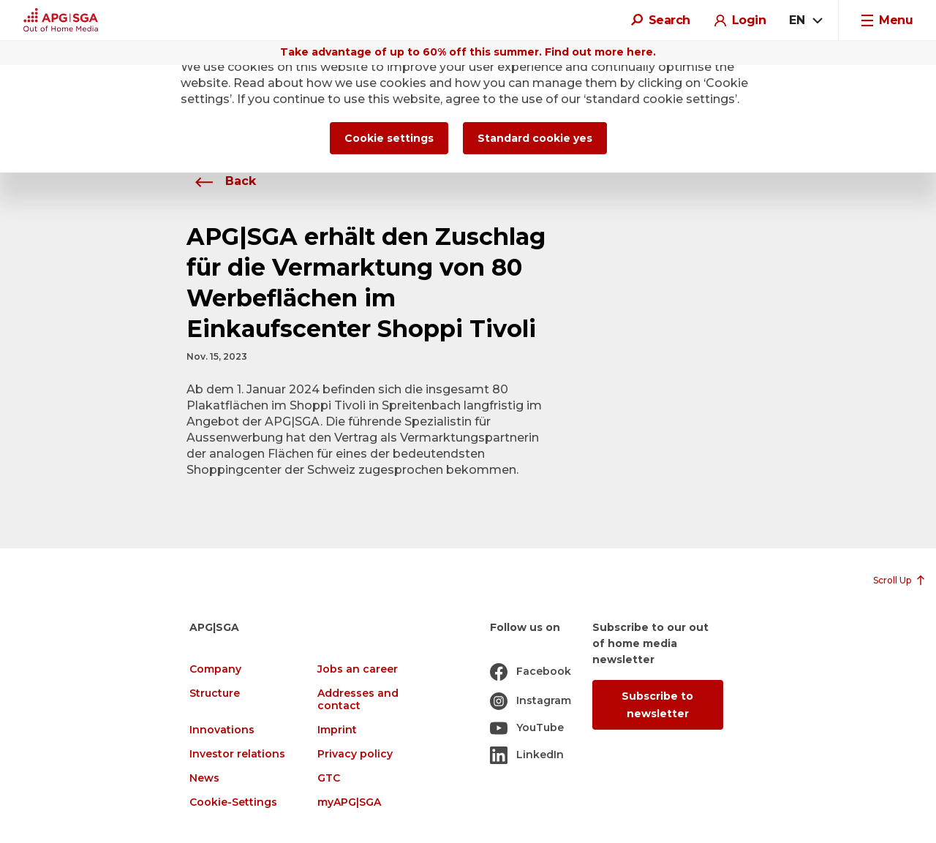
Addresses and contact (358, 699)
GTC (328, 778)
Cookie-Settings (233, 802)
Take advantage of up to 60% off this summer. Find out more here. (468, 51)
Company (215, 669)
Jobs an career (357, 669)
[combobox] (805, 20)
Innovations (221, 730)
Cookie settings (389, 138)
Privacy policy (355, 754)
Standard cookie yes (535, 138)
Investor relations (237, 754)
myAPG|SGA (349, 802)
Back (221, 181)
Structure (214, 693)
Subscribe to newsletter (657, 704)
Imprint (337, 730)
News (204, 778)
